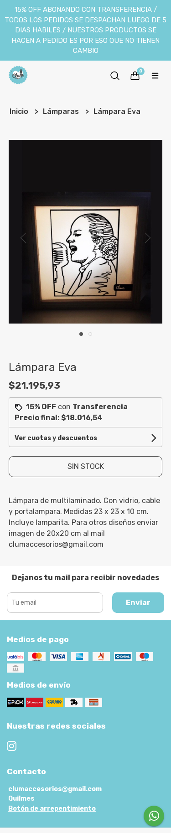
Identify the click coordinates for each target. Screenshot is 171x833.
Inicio (20, 111)
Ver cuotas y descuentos (56, 438)
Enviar (138, 602)
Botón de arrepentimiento (52, 808)
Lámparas (62, 111)
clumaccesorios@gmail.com (55, 789)
